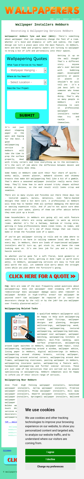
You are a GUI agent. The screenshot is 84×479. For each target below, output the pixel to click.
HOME (52, 19)
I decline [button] (50, 459)
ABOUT (58, 19)
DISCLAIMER (75, 19)
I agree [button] (50, 452)
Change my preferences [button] (50, 466)
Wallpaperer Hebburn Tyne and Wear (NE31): (31, 36)
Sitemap (7, 450)
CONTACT (66, 19)
